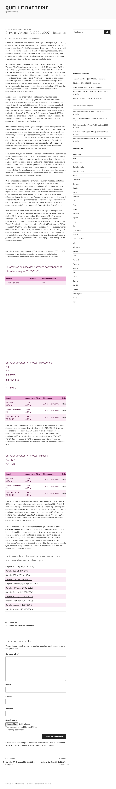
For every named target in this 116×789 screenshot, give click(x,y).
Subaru (75, 281)
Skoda (75, 277)
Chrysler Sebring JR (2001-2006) (19, 592)
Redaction (26, 29)
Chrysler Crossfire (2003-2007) (18, 579)
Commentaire (12, 654)
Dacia (75, 192)
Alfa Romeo (77, 154)
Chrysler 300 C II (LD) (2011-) (17, 571)
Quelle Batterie (27, 7)
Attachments (11, 720)
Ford (74, 205)
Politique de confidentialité (14, 784)
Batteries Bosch (78, 163)
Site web (9, 708)
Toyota (75, 289)
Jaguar (75, 218)
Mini (74, 243)
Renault (75, 268)
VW (74, 302)
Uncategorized (78, 294)
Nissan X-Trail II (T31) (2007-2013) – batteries (89, 79)
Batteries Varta (78, 167)
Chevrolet (76, 180)
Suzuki (75, 285)
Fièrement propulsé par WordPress (38, 784)
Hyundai (76, 213)
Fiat (74, 201)
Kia (74, 226)
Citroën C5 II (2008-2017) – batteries (86, 83)
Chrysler (13, 622)
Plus (64, 404)
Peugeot (76, 260)
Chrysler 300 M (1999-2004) (17, 575)
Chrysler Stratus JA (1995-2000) (19, 601)
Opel (74, 256)
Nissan (75, 251)
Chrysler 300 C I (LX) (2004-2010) (19, 567)
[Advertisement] (35, 306)
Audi (74, 158)
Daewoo (76, 197)
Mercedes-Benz (78, 239)
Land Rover (77, 230)
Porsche (76, 264)
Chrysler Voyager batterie (21, 625)
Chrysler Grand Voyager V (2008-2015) (21, 584)
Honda (75, 209)
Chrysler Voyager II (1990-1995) (18, 605)
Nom (8, 685)
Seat (74, 272)
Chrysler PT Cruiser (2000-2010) (19, 588)
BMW (75, 175)
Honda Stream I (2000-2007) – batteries (87, 87)
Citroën (75, 188)
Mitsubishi (76, 247)
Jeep (74, 222)
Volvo (75, 298)
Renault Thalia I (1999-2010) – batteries (87, 98)
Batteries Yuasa (78, 171)
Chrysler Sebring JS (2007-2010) (19, 596)
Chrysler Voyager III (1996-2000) (19, 609)
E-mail (8, 697)
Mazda (75, 234)
